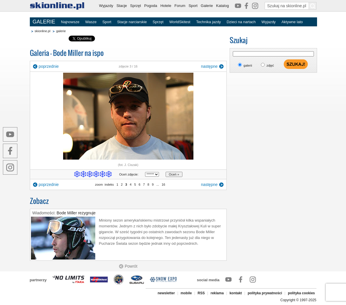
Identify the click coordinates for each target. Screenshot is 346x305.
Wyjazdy (106, 5)
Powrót (131, 266)
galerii (248, 65)
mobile (186, 293)
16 (163, 184)
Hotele (165, 5)
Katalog (222, 5)
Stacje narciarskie (132, 22)
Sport (192, 5)
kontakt (236, 293)
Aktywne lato (292, 22)
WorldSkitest (180, 22)
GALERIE (44, 22)
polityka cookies (301, 293)
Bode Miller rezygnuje (76, 213)
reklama (217, 293)
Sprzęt (135, 5)
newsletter (166, 293)
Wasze (90, 22)
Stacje (121, 5)
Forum (180, 5)
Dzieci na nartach (241, 22)
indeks (109, 184)
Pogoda (150, 5)
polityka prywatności (265, 293)
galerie (61, 31)
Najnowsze (70, 22)
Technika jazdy (208, 22)
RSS (201, 293)
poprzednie (49, 66)
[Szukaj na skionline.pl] (312, 6)
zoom (99, 184)
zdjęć (270, 65)
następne (209, 66)
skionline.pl (42, 31)
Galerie (207, 5)
